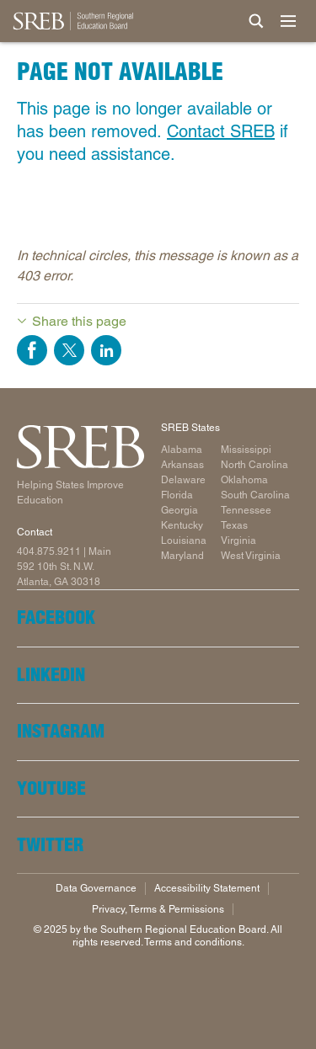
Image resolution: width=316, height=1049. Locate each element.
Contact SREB (221, 131)
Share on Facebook (32, 350)
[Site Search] (256, 21)
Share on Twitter (69, 350)
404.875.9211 (49, 551)
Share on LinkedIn (106, 350)
